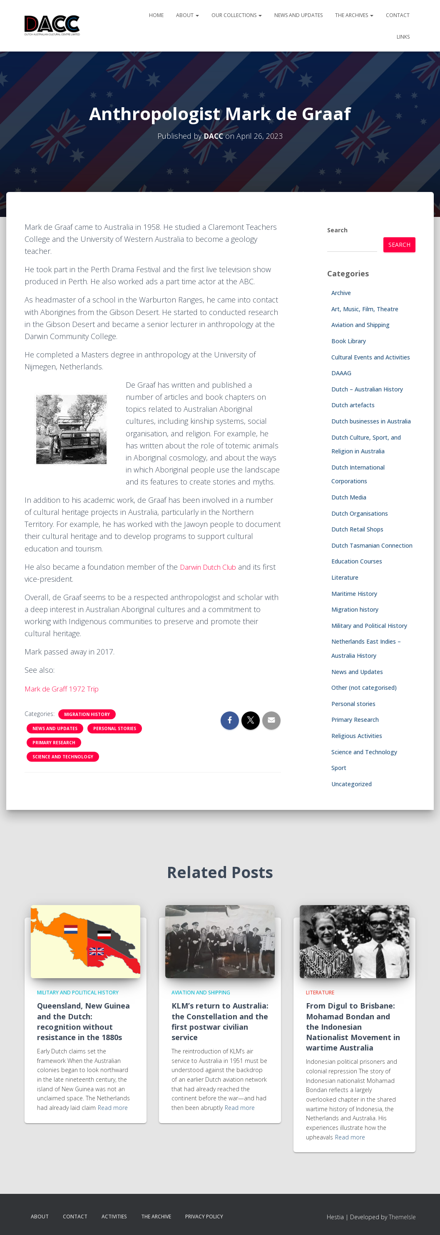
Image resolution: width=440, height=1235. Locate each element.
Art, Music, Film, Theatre (364, 309)
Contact (398, 15)
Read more (113, 1108)
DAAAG (341, 373)
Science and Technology (62, 757)
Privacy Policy (204, 1216)
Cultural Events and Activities (370, 357)
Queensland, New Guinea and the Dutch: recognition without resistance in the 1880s (83, 1021)
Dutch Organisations (359, 513)
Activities (114, 1216)
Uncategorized (351, 784)
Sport (338, 768)
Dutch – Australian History (367, 389)
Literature (344, 577)
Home (156, 15)
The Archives (354, 15)
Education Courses (356, 561)
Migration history (87, 714)
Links (403, 36)
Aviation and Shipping (360, 325)
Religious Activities (356, 736)
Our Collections (236, 15)
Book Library (348, 341)
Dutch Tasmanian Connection (372, 545)
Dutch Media (348, 497)
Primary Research (53, 742)
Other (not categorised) (364, 687)
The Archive (156, 1216)
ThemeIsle (402, 1217)
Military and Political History (369, 626)
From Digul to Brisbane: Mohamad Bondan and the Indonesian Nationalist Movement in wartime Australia (353, 1027)
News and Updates (298, 15)
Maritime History (354, 594)
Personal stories (114, 728)
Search (337, 230)
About (187, 15)
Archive (341, 293)
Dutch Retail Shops (357, 529)
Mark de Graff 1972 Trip (64, 689)
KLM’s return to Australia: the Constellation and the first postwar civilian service (220, 1021)
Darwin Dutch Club (212, 567)
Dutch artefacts (353, 405)
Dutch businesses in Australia (371, 421)
